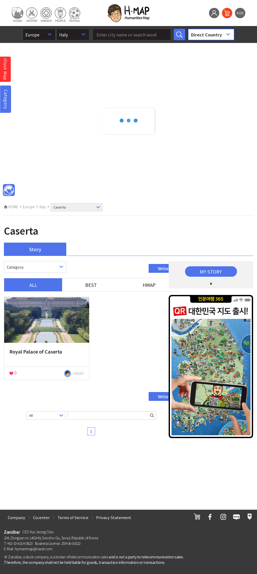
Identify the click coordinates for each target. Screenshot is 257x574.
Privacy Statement (113, 517)
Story (35, 249)
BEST (91, 284)
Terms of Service (72, 517)
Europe (29, 206)
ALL (33, 284)
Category (6, 99)
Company (16, 517)
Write (163, 268)
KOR (240, 12)
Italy (42, 206)
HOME (11, 206)
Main (9, 190)
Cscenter (41, 517)
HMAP (149, 284)
